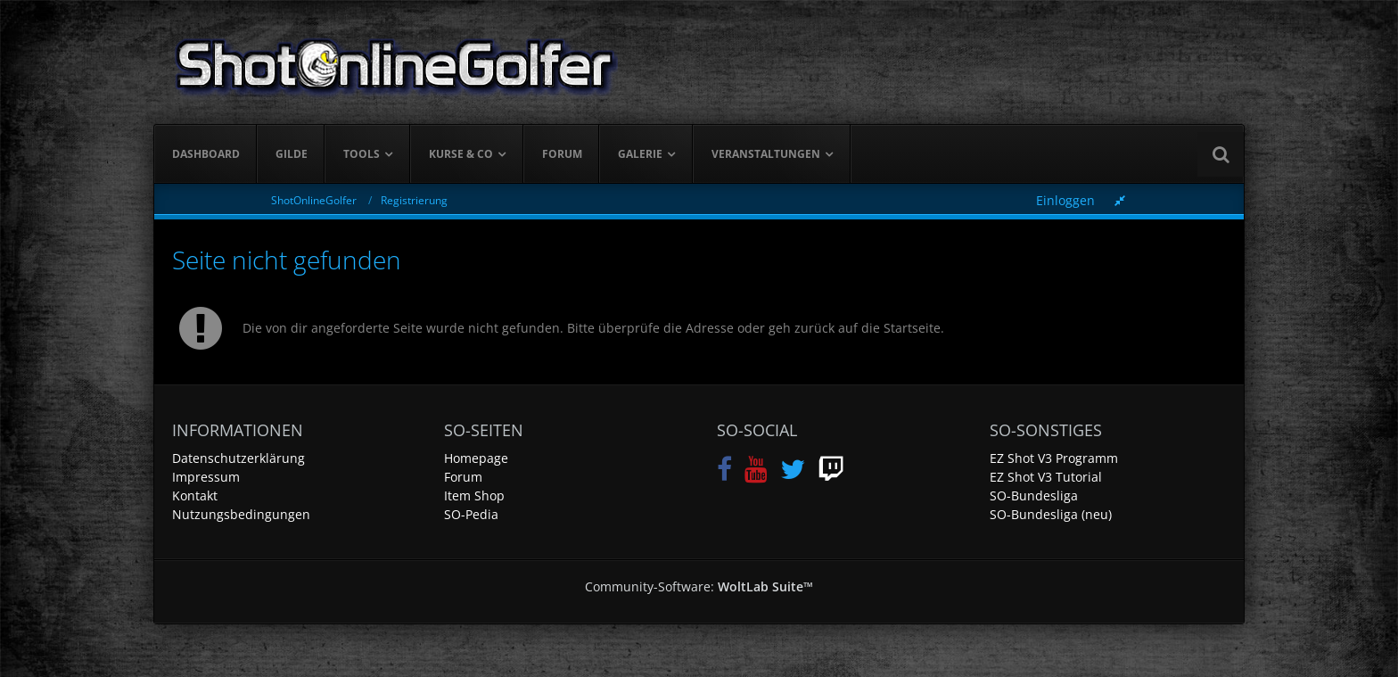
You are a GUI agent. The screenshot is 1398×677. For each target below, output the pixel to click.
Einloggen (1065, 200)
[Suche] (1220, 154)
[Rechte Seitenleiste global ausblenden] (1120, 200)
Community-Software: (699, 586)
